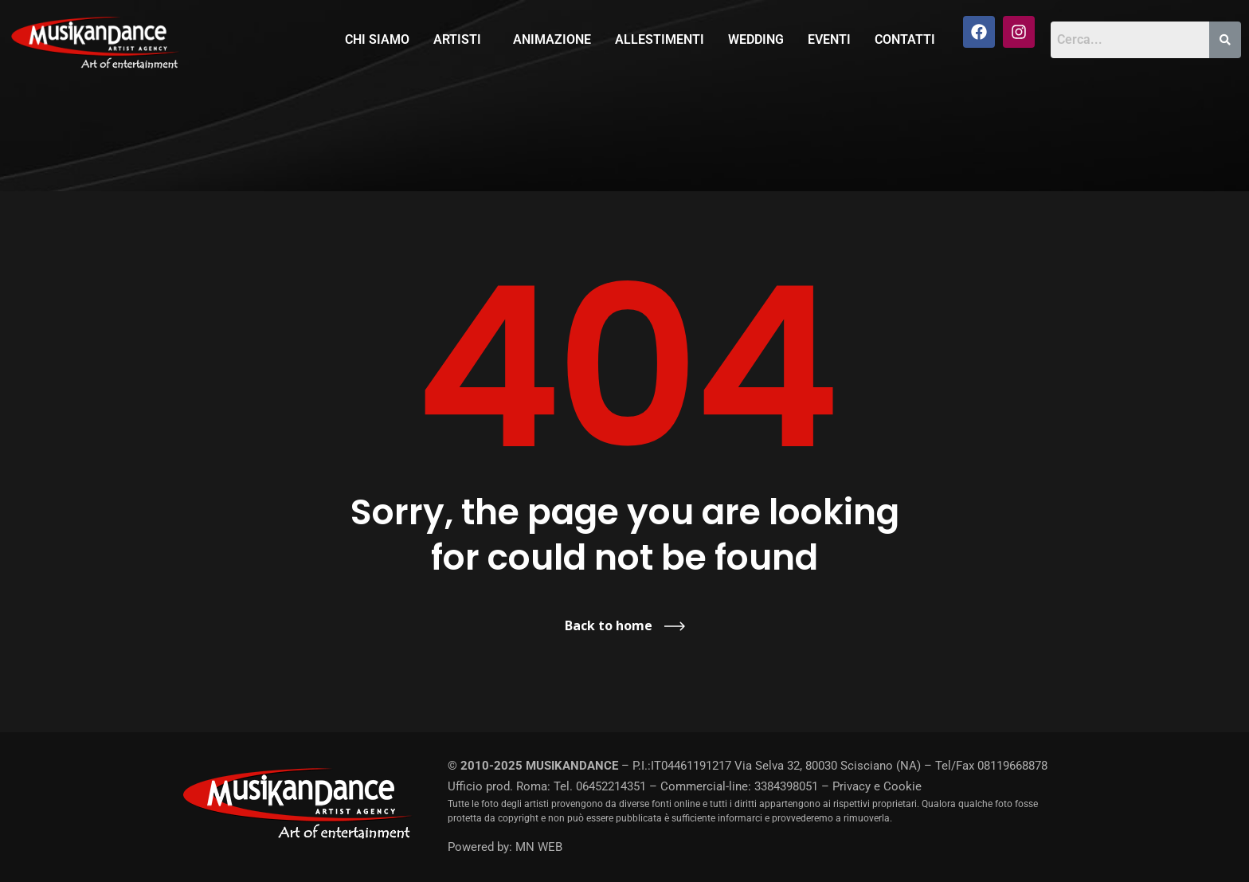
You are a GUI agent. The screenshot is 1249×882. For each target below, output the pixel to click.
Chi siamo (377, 39)
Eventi (829, 39)
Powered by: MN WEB (505, 847)
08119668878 (1012, 766)
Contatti (905, 39)
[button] (461, 40)
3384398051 (786, 786)
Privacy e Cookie (877, 786)
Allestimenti (659, 39)
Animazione (552, 39)
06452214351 (611, 786)
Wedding (756, 39)
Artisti (457, 39)
